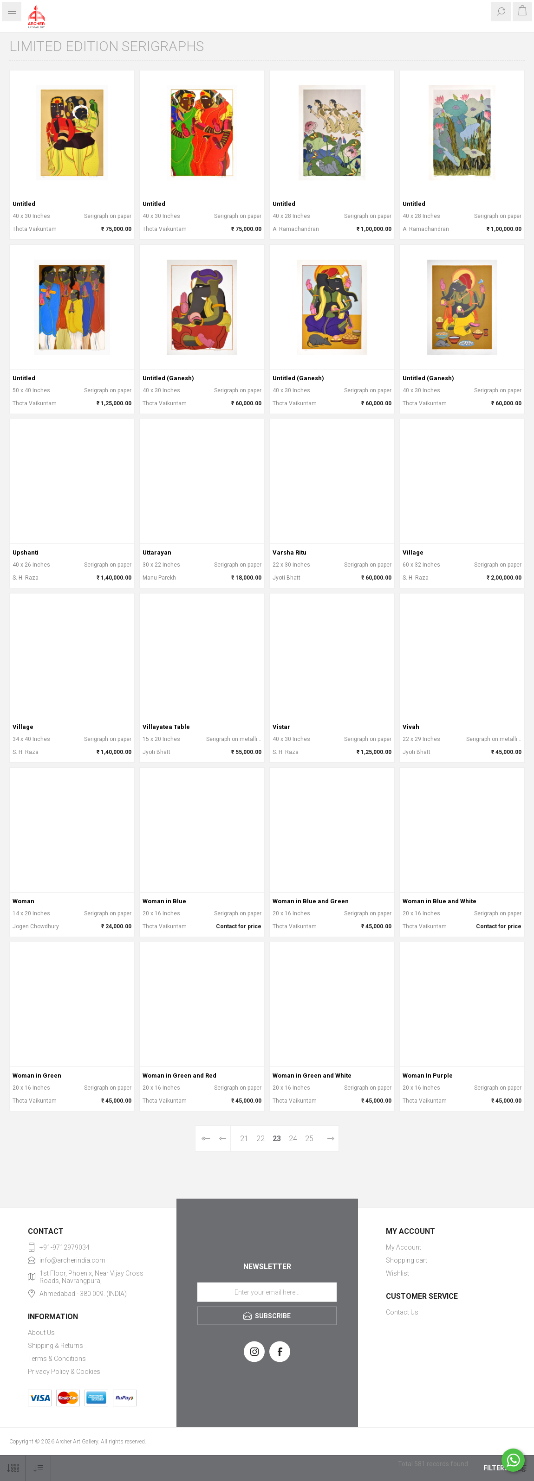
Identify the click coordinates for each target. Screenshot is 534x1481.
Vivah (411, 726)
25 (309, 1138)
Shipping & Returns (55, 1345)
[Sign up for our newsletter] (267, 1292)
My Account (403, 1247)
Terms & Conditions (57, 1358)
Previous (223, 1138)
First (205, 1138)
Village (413, 552)
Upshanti (26, 552)
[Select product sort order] (38, 1468)
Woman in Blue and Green (311, 901)
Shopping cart (406, 1260)
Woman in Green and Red (179, 1075)
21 (244, 1138)
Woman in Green (37, 1075)
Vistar (281, 726)
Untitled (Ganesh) (168, 378)
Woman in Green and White (312, 1075)
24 (293, 1138)
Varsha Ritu (289, 552)
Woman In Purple (428, 1075)
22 (260, 1138)
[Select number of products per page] (13, 1468)
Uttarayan (157, 552)
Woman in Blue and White (439, 901)
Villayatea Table (166, 726)
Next (331, 1138)
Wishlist (397, 1273)
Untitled (24, 203)
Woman (23, 901)
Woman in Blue (164, 901)
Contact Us (402, 1312)
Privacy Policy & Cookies (64, 1371)
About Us (41, 1332)
